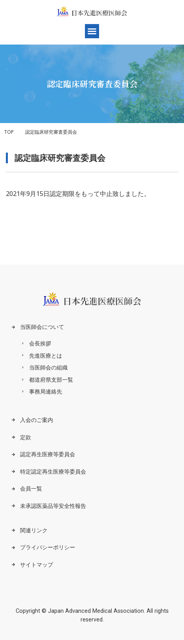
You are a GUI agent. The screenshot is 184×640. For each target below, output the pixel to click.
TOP (9, 132)
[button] (92, 31)
